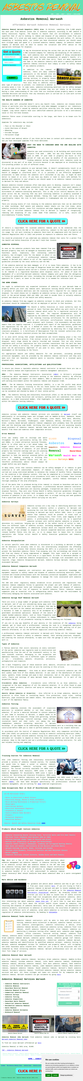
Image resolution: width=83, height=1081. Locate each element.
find (8, 959)
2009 (43, 823)
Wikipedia (53, 912)
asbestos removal (74, 42)
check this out (41, 901)
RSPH (11, 782)
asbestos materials (53, 204)
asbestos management (48, 371)
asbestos (62, 36)
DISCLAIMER (77, 14)
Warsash (67, 414)
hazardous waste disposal (41, 272)
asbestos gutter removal (41, 938)
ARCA (56, 374)
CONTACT (69, 14)
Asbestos (5, 104)
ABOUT (63, 14)
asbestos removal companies (13, 585)
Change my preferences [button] (66, 1075)
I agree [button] (48, 1075)
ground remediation (37, 940)
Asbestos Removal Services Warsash (23, 979)
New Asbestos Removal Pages (14, 1065)
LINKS (57, 14)
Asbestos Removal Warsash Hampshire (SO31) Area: (23, 29)
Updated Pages (27, 1065)
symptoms (25, 141)
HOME (52, 14)
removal (68, 179)
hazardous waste (44, 251)
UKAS (39, 784)
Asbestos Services (38, 1065)
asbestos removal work (47, 228)
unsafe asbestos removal (35, 929)
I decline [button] (55, 1075)
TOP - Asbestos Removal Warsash (15, 1050)
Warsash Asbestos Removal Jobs (14, 1039)
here (53, 886)
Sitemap (3, 1065)
